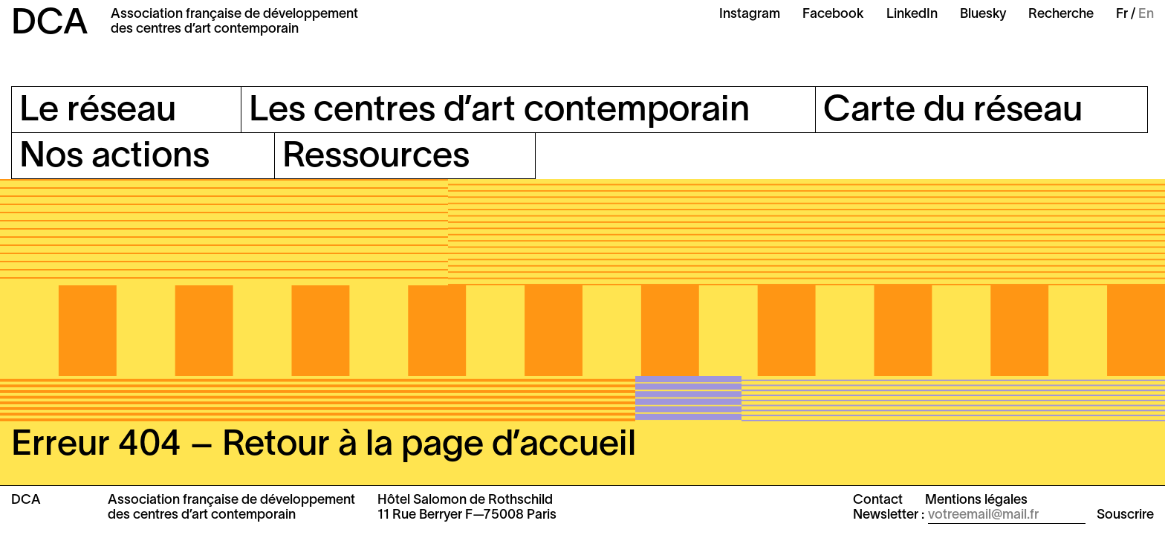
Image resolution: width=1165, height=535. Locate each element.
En (1146, 14)
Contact (878, 500)
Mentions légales (976, 500)
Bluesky (983, 14)
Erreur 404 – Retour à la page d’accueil (323, 445)
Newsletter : (888, 515)
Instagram (749, 14)
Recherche (1061, 14)
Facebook (833, 14)
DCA (49, 24)
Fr (1122, 14)
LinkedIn (912, 14)
